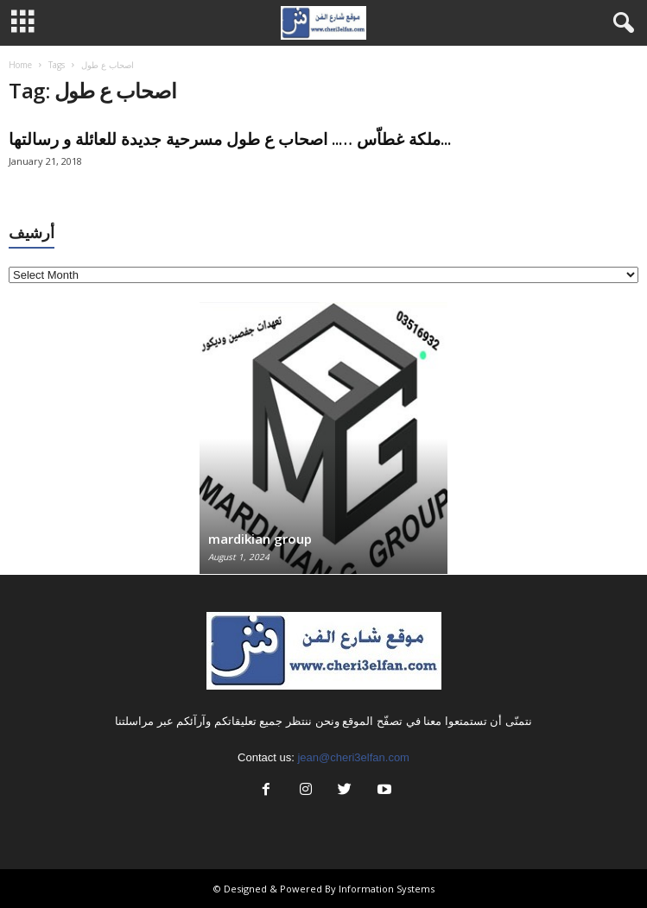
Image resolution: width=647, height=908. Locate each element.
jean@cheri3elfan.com (353, 757)
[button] (620, 23)
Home (20, 65)
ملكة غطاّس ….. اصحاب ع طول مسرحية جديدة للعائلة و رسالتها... (230, 139)
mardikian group (260, 538)
